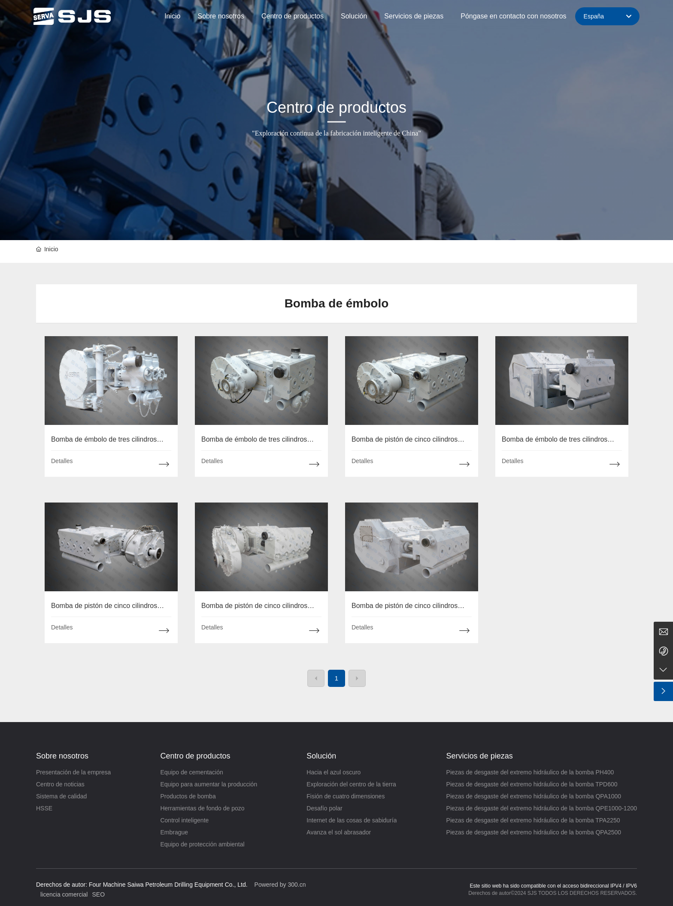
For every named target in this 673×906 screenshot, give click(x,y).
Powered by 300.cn (280, 884)
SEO (98, 894)
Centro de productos (336, 107)
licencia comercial (64, 894)
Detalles (62, 461)
